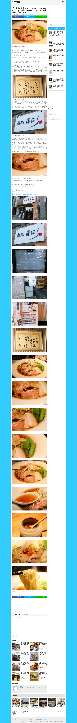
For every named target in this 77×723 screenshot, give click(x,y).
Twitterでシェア (29, 16)
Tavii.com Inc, (43, 719)
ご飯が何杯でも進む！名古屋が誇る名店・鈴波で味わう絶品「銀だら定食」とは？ (58, 50)
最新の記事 (57, 28)
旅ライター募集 (49, 721)
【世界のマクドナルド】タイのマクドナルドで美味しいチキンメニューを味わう (58, 86)
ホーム (63, 1)
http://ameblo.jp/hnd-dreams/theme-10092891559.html (26, 194)
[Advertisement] (29, 605)
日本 (28, 14)
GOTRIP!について (22, 721)
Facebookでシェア (18, 16)
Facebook (49, 109)
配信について (62, 721)
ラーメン (21, 591)
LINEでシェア (41, 16)
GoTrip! (15, 186)
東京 (30, 14)
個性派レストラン (25, 14)
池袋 (24, 591)
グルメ (20, 14)
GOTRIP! (16, 2)
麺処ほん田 (31, 591)
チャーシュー (16, 591)
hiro (12, 14)
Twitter (52, 109)
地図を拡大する (15, 636)
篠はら (27, 591)
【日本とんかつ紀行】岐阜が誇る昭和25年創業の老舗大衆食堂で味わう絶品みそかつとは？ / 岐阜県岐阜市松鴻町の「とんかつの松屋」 (56, 43)
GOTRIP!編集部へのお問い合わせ (33, 721)
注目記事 (32, 14)
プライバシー (42, 721)
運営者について (56, 721)
